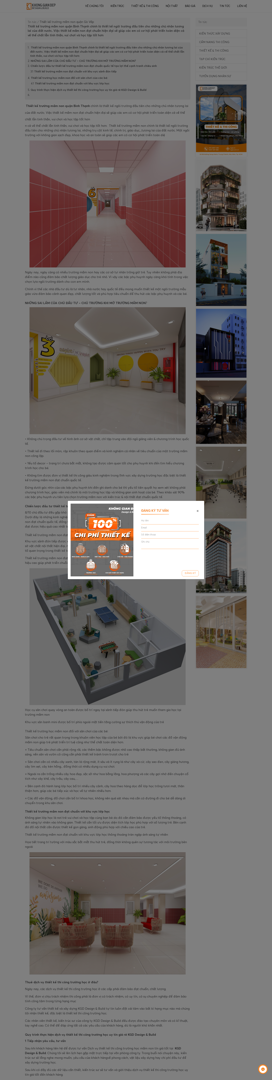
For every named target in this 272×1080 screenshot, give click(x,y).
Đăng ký (190, 573)
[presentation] (167, 558)
